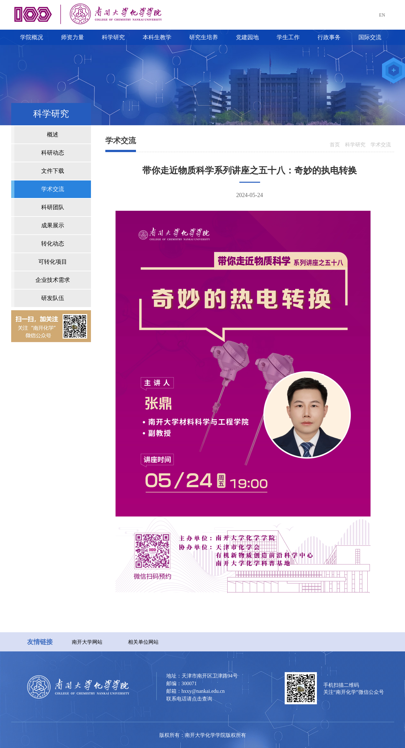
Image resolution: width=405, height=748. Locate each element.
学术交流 (381, 144)
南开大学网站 (87, 642)
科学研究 (355, 144)
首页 (335, 144)
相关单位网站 (143, 642)
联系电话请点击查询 (189, 698)
